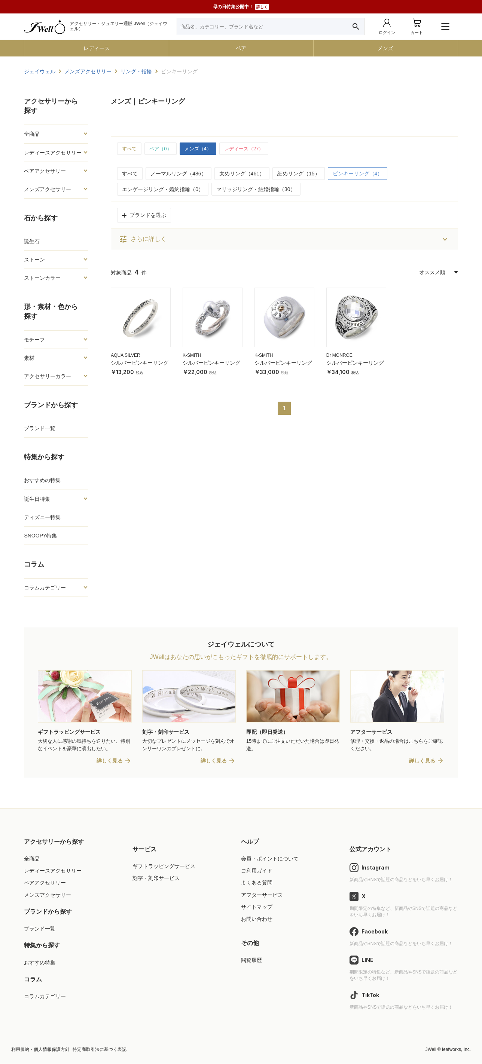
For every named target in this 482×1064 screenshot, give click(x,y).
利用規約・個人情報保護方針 (40, 1049)
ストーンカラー (42, 278)
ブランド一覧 (39, 428)
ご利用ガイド (256, 871)
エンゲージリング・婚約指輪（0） (163, 190)
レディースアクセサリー (53, 153)
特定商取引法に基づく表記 (99, 1049)
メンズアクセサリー (47, 189)
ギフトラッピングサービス (163, 867)
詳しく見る (110, 761)
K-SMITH (192, 356)
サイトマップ (256, 907)
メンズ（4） (201, 149)
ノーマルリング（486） (178, 174)
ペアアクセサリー (45, 171)
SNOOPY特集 (40, 536)
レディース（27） (250, 149)
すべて (130, 149)
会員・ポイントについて (270, 859)
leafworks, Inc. (456, 1049)
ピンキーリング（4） (358, 174)
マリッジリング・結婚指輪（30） (256, 190)
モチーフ (34, 340)
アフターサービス (262, 895)
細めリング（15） (298, 174)
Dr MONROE (339, 356)
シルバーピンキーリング (139, 363)
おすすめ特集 (39, 963)
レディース (96, 48)
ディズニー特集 (42, 517)
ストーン (34, 260)
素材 (29, 358)
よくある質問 (256, 883)
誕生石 (32, 241)
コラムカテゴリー (45, 588)
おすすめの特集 (42, 480)
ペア (241, 48)
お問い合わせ (256, 919)
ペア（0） (162, 149)
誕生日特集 (37, 499)
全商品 (32, 134)
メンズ (385, 48)
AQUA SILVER (125, 356)
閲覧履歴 (251, 961)
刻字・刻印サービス (156, 879)
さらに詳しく (143, 239)
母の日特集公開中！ (241, 7)
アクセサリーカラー (47, 376)
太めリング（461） (242, 174)
